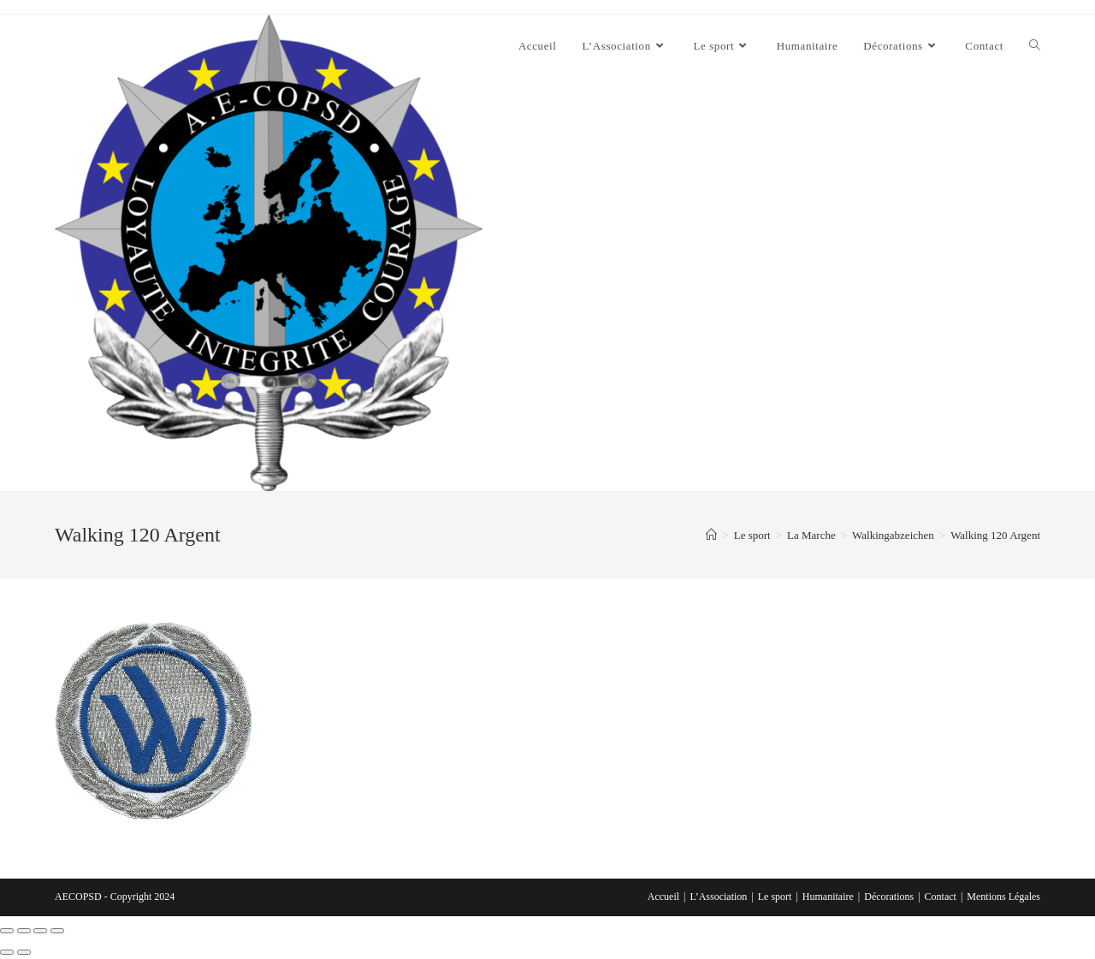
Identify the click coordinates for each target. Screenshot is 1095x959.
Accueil (663, 897)
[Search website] (1034, 46)
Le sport (775, 897)
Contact (940, 897)
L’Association (718, 897)
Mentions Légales (1003, 897)
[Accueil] (711, 535)
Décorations (889, 897)
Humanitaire (828, 897)
